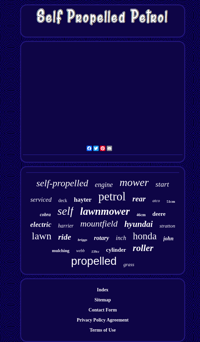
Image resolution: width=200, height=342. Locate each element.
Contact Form (103, 309)
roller (143, 248)
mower (134, 182)
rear (139, 199)
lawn (41, 235)
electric (40, 225)
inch (121, 238)
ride (64, 237)
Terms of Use (103, 330)
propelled (94, 261)
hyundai (138, 224)
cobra (45, 214)
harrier (65, 226)
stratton (167, 226)
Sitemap (102, 299)
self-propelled (62, 183)
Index (102, 289)
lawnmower (105, 211)
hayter (83, 199)
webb (80, 250)
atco (156, 200)
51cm (171, 201)
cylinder (116, 250)
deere (158, 214)
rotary (101, 238)
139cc (95, 251)
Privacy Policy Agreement (103, 320)
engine (104, 184)
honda (145, 236)
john (168, 238)
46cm (141, 214)
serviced (40, 199)
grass (129, 264)
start (162, 184)
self (65, 211)
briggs (82, 240)
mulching (60, 250)
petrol (112, 196)
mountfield (98, 224)
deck (62, 200)
